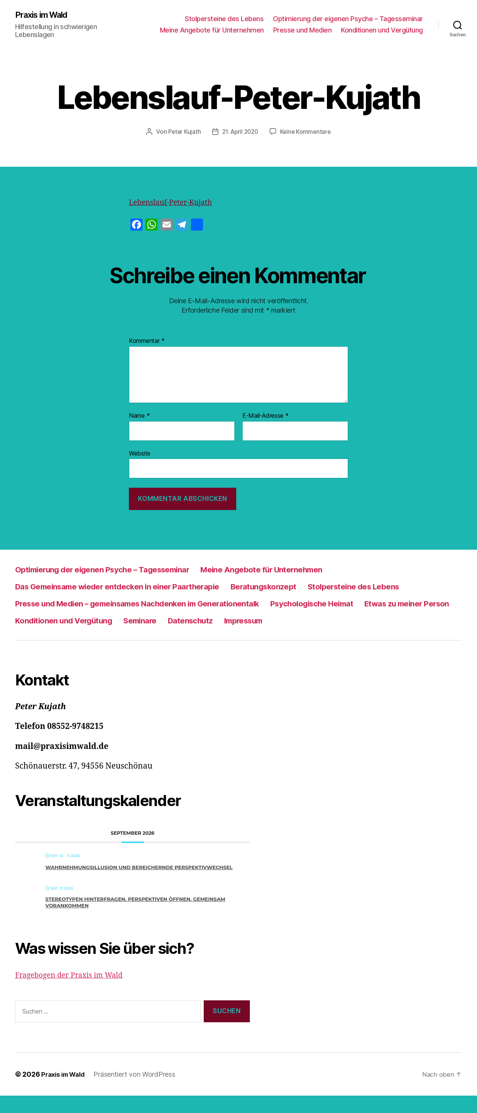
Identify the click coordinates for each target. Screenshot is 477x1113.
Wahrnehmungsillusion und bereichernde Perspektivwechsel (138, 885)
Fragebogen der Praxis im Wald (74, 992)
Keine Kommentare (307, 132)
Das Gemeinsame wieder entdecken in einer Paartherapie (136, 586)
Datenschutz (42, 637)
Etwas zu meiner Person (177, 620)
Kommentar (147, 341)
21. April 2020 (239, 132)
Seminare (384, 620)
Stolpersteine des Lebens (224, 19)
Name (139, 416)
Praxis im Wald (45, 15)
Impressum (104, 637)
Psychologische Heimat (65, 620)
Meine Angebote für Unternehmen (212, 30)
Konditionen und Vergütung (382, 30)
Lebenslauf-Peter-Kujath (175, 203)
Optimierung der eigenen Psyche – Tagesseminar (348, 19)
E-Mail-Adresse (265, 416)
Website (139, 453)
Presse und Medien (302, 30)
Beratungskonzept (307, 586)
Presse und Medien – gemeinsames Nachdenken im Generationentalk (281, 603)
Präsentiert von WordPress (139, 1092)
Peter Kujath (182, 132)
